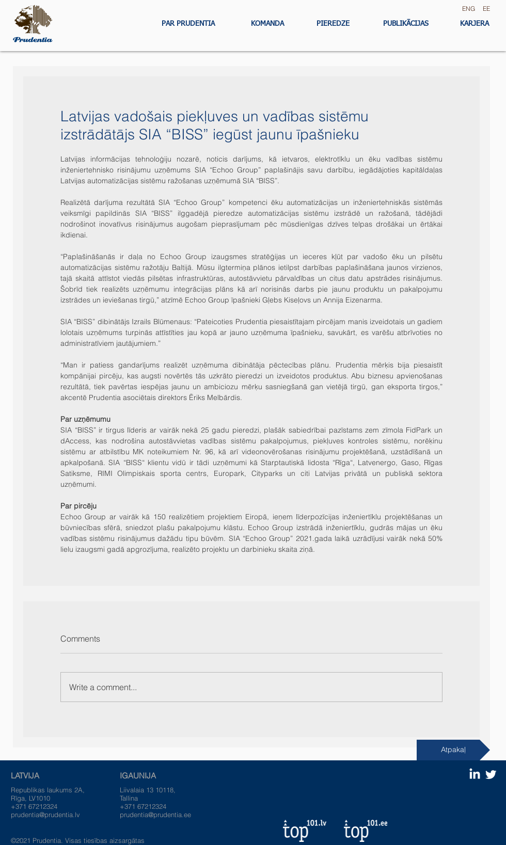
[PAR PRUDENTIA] (188, 24)
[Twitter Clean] (490, 774)
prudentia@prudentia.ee (155, 814)
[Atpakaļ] (453, 750)
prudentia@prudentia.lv (45, 814)
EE (486, 8)
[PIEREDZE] (333, 24)
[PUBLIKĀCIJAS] (405, 24)
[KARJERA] (474, 24)
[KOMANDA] (267, 24)
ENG (467, 8)
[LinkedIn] (474, 774)
